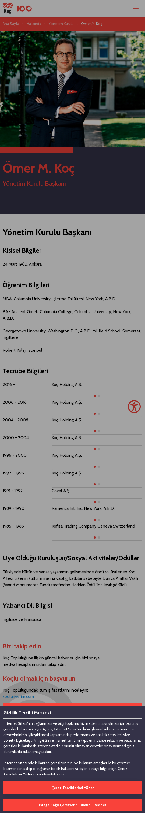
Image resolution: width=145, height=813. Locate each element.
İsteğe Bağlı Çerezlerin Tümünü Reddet (72, 805)
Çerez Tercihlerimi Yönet (72, 787)
